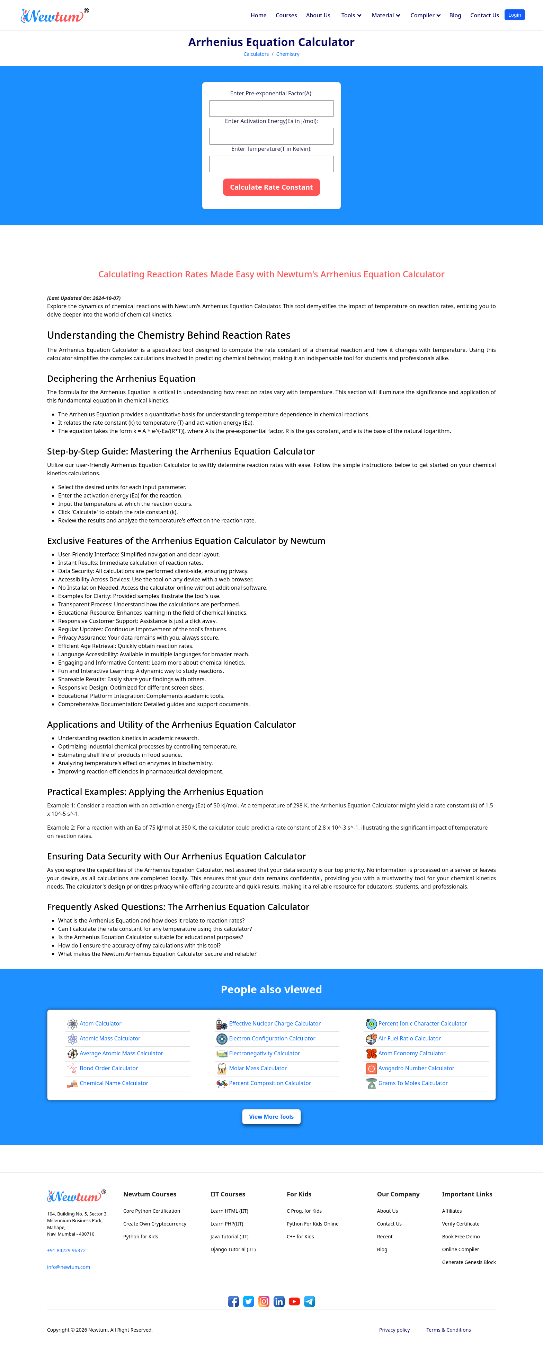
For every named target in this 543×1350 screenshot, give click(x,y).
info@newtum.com (68, 1267)
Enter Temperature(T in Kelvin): (271, 149)
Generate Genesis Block (469, 1262)
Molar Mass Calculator (251, 1068)
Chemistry (288, 54)
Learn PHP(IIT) (227, 1223)
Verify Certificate (461, 1223)
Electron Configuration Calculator (265, 1038)
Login (514, 14)
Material (386, 15)
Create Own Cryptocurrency (154, 1223)
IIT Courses (228, 1194)
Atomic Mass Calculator (104, 1038)
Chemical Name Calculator (107, 1083)
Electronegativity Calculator (258, 1053)
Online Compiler (460, 1249)
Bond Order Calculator (102, 1068)
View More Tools (271, 1116)
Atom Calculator (94, 1023)
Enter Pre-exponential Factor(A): (271, 93)
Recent (385, 1236)
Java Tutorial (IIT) (230, 1236)
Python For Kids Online (313, 1223)
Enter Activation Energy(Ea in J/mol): (271, 121)
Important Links (467, 1194)
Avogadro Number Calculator (410, 1068)
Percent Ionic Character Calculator (416, 1023)
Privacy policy (394, 1329)
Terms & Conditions (449, 1329)
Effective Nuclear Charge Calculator (268, 1023)
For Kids (299, 1194)
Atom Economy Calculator (406, 1053)
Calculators (256, 54)
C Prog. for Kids (304, 1211)
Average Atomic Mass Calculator (115, 1053)
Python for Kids (140, 1236)
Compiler (426, 15)
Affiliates (452, 1211)
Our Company (398, 1194)
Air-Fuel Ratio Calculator (403, 1038)
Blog (455, 15)
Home (259, 15)
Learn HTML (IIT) (229, 1211)
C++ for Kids (300, 1236)
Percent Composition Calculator (263, 1083)
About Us (318, 15)
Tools (351, 15)
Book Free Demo (461, 1236)
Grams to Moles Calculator (407, 1083)
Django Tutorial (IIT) (233, 1249)
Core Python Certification (151, 1211)
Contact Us (484, 15)
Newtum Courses (150, 1194)
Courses (286, 15)
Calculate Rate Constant (271, 187)
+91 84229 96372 (66, 1250)
